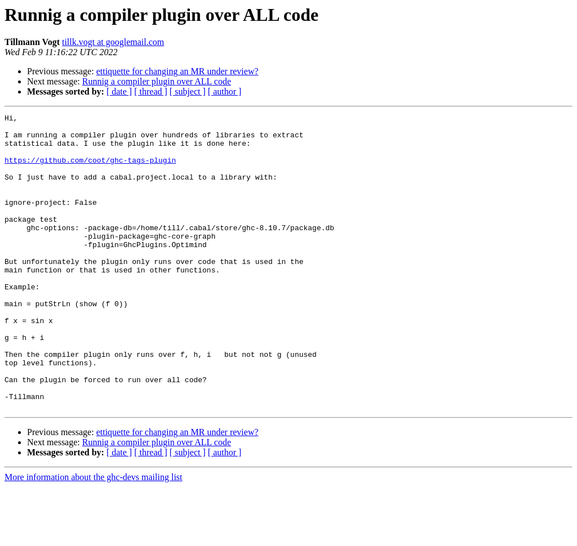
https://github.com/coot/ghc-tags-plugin (90, 170)
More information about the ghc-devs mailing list (94, 536)
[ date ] (119, 91)
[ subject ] (188, 91)
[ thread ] (150, 91)
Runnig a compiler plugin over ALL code (156, 81)
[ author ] (225, 91)
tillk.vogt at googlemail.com (113, 42)
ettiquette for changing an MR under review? (177, 71)
